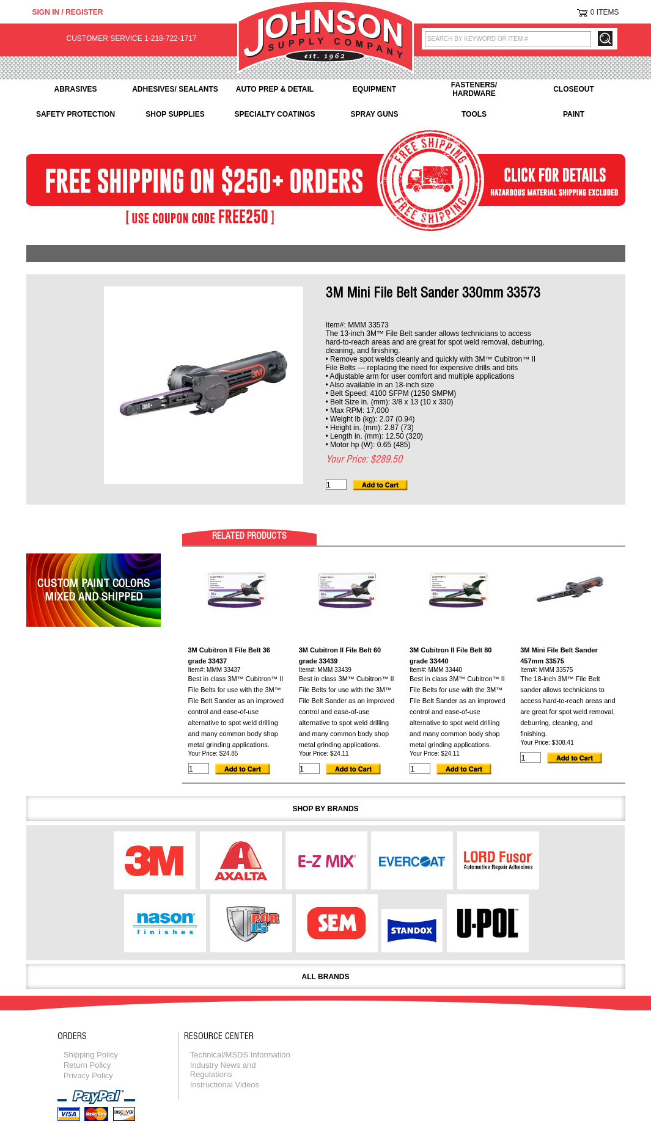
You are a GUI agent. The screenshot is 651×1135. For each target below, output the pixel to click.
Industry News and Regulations (223, 1069)
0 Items (604, 12)
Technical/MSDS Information (240, 1054)
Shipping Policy (91, 1054)
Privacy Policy (88, 1075)
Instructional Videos (224, 1084)
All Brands (326, 977)
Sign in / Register (67, 12)
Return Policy (87, 1065)
